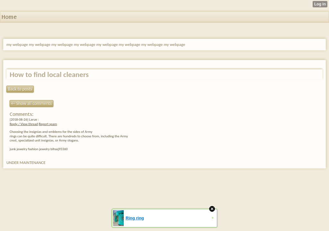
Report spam (48, 124)
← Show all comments (31, 103)
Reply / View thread (24, 124)
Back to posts (20, 89)
